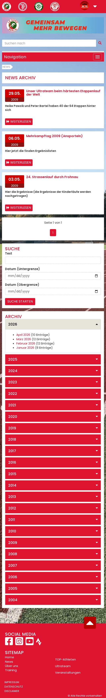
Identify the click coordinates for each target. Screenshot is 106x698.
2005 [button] (12, 588)
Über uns (11, 666)
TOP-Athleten (65, 659)
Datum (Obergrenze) (22, 285)
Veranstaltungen (67, 672)
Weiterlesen (20, 121)
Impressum (11, 682)
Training (11, 670)
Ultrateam (63, 666)
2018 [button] (12, 439)
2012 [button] (12, 508)
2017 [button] (12, 450)
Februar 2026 (25, 343)
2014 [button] (12, 485)
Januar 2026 (25, 347)
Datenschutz (13, 687)
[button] (95, 6)
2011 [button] (11, 519)
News (6, 67)
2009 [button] (12, 542)
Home (9, 657)
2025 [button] (12, 359)
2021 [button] (12, 405)
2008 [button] (12, 553)
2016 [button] (12, 462)
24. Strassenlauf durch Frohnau (52, 177)
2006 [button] (12, 576)
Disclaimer (11, 691)
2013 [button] (12, 496)
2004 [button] (12, 599)
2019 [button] (12, 428)
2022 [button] (12, 393)
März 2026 (23, 339)
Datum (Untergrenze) (22, 269)
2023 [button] (12, 382)
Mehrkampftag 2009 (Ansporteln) (54, 136)
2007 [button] (12, 565)
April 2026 (23, 335)
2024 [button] (12, 370)
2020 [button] (12, 416)
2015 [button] (12, 473)
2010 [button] (12, 531)
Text (8, 253)
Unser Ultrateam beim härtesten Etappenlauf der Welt (63, 93)
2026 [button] (12, 324)
